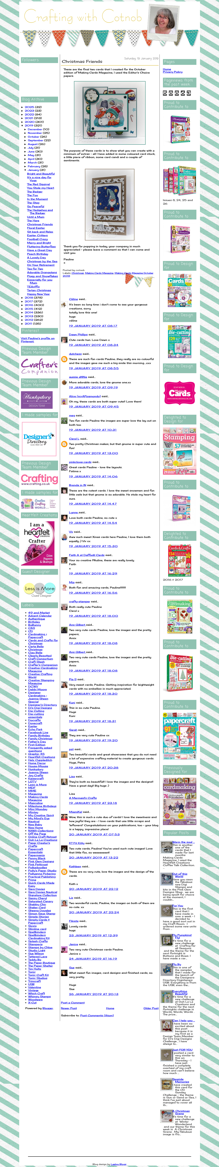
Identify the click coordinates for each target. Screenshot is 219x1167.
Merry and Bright (39, 242)
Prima (32, 879)
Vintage (33, 990)
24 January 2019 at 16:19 (93, 958)
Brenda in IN (77, 485)
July (31, 147)
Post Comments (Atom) (97, 1015)
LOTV (32, 781)
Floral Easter (36, 227)
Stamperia (35, 944)
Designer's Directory (42, 704)
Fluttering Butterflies (41, 246)
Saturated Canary (40, 901)
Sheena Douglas (39, 910)
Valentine (34, 987)
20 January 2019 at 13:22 (93, 857)
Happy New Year (38, 293)
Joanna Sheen (38, 772)
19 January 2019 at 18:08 (93, 643)
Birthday (34, 621)
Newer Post (69, 1008)
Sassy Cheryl (37, 898)
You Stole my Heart (40, 187)
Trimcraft (34, 981)
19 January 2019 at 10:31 (93, 429)
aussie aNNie (78, 376)
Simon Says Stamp (41, 913)
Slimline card (37, 928)
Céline (73, 299)
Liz (71, 897)
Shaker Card (37, 907)
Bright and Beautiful (41, 173)
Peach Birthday (37, 253)
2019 (29, 125)
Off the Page (37, 833)
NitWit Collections (41, 830)
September (36, 140)
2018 (29, 297)
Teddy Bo (34, 959)
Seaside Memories (180, 1080)
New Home (35, 827)
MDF (31, 787)
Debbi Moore (37, 689)
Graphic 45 (36, 753)
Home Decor (37, 763)
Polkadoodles (37, 867)
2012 (29, 319)
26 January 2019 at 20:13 (94, 994)
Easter (32, 726)
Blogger (47, 1008)
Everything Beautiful (179, 992)
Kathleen (75, 866)
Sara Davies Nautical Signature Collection (42, 893)
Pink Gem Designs (41, 861)
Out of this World (179, 875)
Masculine (35, 802)
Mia (72, 582)
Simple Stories (38, 916)
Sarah (73, 729)
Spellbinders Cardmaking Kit (39, 936)
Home (110, 1008)
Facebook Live (38, 732)
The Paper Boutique (41, 962)
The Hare (33, 220)
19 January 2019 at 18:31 (92, 721)
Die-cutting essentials (36, 715)
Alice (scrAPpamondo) (85, 396)
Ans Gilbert (77, 624)
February (34, 166)
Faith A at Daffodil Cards (87, 554)
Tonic (32, 971)
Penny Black (36, 858)
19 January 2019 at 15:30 (93, 546)
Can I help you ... (183, 1020)
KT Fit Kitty (76, 843)
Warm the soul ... (183, 842)
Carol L (74, 438)
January (34, 169)
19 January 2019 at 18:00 (93, 615)
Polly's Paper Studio (42, 870)
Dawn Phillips (78, 334)
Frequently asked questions (40, 749)
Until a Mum (35, 216)
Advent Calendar (40, 615)
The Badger (34, 191)
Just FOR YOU (182, 1049)
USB (31, 984)
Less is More (37, 784)
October (34, 136)
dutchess (75, 353)
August (33, 144)
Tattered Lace (37, 956)
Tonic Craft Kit (38, 974)
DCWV (33, 686)
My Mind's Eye (39, 818)
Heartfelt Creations (41, 756)
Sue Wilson (36, 953)
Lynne (74, 512)
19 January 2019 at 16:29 (93, 573)
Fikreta (73, 920)
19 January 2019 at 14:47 (93, 503)
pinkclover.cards (80, 461)
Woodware (35, 999)
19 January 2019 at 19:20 (93, 740)
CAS (31, 627)
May (31, 155)
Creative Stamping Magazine (41, 682)
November (35, 132)
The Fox (32, 195)
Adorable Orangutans (42, 272)
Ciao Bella (35, 652)
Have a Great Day (39, 250)
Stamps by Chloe (40, 947)
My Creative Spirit (41, 815)
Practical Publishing (42, 876)
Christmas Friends (40, 224)
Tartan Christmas (39, 290)
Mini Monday (37, 809)
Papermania (36, 855)
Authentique (36, 618)
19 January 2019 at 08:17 (93, 325)
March (33, 162)
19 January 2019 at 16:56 (93, 592)
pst (71, 749)
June (31, 151)
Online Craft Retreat (42, 836)
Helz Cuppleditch (40, 760)
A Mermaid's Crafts (83, 797)
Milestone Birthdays (42, 806)
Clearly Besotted (40, 655)
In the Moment (37, 198)
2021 (29, 118)
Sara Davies (36, 888)
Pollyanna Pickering (42, 873)
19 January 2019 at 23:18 (93, 802)
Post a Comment (73, 1002)
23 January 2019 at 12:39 (93, 935)
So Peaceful (35, 206)
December (35, 129)
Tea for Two (35, 268)
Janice (73, 944)
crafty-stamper (79, 601)
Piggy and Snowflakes (42, 276)
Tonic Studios (37, 978)
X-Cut (32, 1002)
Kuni (72, 702)
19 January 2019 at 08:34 (94, 344)
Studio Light (36, 950)
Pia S (72, 679)
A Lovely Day (36, 257)
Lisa (72, 776)
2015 (29, 308)
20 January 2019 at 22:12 (93, 888)
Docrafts (34, 720)
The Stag (33, 202)
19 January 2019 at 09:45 (94, 406)
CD (30, 631)
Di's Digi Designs (40, 707)
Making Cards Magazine (38, 798)
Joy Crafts (35, 775)
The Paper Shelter (40, 965)
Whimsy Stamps (39, 996)
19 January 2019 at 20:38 (94, 767)
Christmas (35, 649)
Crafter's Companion (43, 664)
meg (72, 415)
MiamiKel (75, 811)
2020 (30, 121)
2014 (29, 312)
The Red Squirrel (38, 184)
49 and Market (39, 612)
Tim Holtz (34, 968)
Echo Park (35, 729)
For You (177, 905)
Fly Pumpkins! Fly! (182, 936)
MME (32, 790)
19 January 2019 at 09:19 (93, 387)
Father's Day (37, 741)
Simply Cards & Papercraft (39, 921)
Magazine (35, 793)
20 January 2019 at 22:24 (94, 912)
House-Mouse (38, 766)
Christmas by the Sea (42, 261)
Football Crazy (37, 239)
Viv (71, 531)
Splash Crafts (38, 941)
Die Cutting (36, 710)
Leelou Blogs (118, 1164)
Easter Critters (37, 235)
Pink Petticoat (38, 864)
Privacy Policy (172, 71)
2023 (30, 110)
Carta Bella (36, 646)
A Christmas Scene (181, 1112)
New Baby (35, 824)
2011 (29, 323)
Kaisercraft (36, 778)
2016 (29, 305)
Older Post (151, 1008)
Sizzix (32, 925)
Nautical (33, 821)
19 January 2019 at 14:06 (93, 476)
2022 (30, 114)
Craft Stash (36, 661)
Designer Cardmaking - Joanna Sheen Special (38, 697)
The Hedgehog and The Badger (40, 211)
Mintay (33, 812)
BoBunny (34, 624)
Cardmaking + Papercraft (37, 636)
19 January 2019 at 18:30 (93, 693)
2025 (30, 107)
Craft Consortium (40, 658)
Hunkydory (35, 769)
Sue (72, 967)
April (31, 158)
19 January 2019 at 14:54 (93, 522)
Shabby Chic (37, 904)
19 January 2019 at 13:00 (93, 453)
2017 (29, 301)
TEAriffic (33, 286)
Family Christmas (40, 738)
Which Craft (36, 993)
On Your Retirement (40, 264)
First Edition (36, 744)
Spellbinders (37, 931)
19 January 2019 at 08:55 (94, 368)
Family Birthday (39, 735)
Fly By (176, 964)
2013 (29, 316)
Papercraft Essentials (35, 850)
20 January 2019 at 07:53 (94, 834)
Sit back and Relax (40, 231)
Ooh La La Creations (42, 839)
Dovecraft (35, 723)
